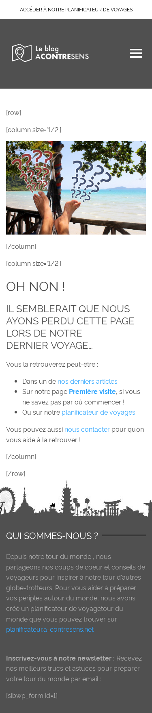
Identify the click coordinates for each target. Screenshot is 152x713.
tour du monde (68, 556)
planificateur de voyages (98, 411)
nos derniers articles (88, 380)
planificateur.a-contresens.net (50, 628)
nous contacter (87, 428)
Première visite (92, 391)
